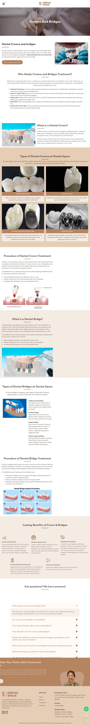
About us (41, 700)
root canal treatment (66, 135)
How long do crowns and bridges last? (29, 652)
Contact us (42, 705)
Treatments (42, 702)
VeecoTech (68, 723)
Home (41, 697)
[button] (3, 3)
